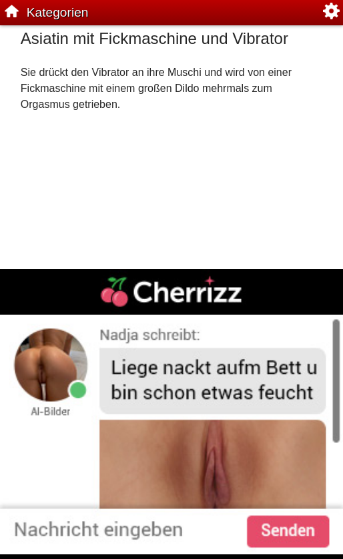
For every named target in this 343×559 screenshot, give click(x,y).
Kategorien (58, 12)
